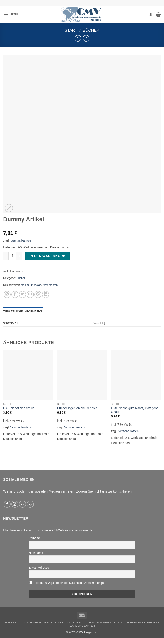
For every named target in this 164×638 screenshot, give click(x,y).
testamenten (50, 284)
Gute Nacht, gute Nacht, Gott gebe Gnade (134, 410)
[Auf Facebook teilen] (14, 294)
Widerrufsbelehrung (142, 622)
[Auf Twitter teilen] (22, 294)
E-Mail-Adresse (39, 567)
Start (71, 30)
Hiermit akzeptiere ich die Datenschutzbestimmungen (70, 583)
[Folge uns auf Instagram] (14, 504)
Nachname (36, 553)
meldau (25, 284)
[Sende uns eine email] (22, 504)
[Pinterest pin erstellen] (37, 294)
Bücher (91, 30)
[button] (10, 14)
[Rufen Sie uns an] (30, 504)
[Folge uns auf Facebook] (7, 504)
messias (36, 284)
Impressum (12, 622)
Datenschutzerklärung (103, 622)
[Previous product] (86, 38)
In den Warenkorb (48, 256)
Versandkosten (20, 240)
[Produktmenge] (12, 256)
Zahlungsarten (82, 625)
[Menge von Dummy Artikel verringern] (5, 256)
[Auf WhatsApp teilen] (7, 294)
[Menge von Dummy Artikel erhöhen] (19, 256)
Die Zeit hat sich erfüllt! (18, 408)
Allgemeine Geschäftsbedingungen (52, 622)
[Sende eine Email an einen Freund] (30, 294)
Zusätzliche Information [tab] (23, 311)
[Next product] (78, 38)
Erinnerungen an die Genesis (77, 408)
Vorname (35, 538)
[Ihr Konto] (151, 14)
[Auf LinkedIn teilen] (45, 294)
